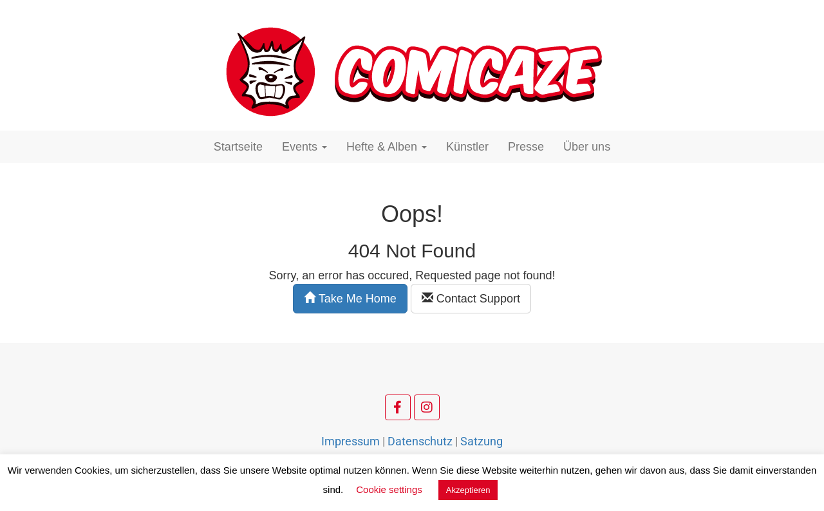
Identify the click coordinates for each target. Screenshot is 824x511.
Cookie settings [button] (389, 489)
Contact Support (471, 298)
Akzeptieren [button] (468, 490)
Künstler (467, 146)
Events (304, 146)
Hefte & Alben (386, 146)
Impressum (350, 441)
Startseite (238, 146)
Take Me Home (350, 298)
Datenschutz (420, 441)
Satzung (481, 441)
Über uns (586, 146)
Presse (526, 146)
